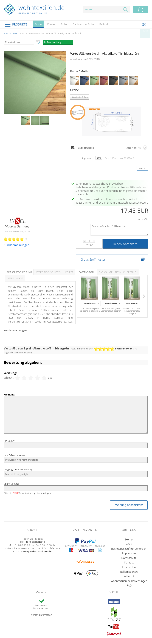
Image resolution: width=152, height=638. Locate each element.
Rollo (64, 24)
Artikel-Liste (14, 42)
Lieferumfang (15, 278)
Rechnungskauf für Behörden (129, 548)
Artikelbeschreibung (19, 272)
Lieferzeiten (129, 567)
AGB (128, 544)
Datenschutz (128, 558)
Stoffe (38, 25)
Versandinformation (41, 614)
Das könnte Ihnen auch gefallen (118, 272)
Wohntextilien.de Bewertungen (129, 581)
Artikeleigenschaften (48, 272)
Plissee (51, 24)
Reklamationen (129, 571)
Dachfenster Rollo (83, 24)
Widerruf (129, 576)
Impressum (129, 553)
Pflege (69, 272)
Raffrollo (104, 24)
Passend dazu (87, 272)
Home (129, 539)
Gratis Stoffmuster (93, 259)
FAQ (128, 585)
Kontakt (129, 562)
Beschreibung (54, 42)
